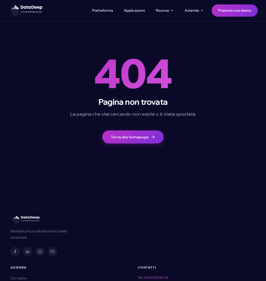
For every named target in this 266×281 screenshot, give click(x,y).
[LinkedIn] (27, 251)
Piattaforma (102, 10)
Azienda (194, 10)
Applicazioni (134, 10)
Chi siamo (18, 278)
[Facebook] (15, 251)
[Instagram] (40, 251)
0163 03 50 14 (156, 277)
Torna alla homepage (133, 137)
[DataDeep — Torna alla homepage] (26, 10)
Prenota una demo (234, 10)
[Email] (52, 251)
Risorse (165, 10)
